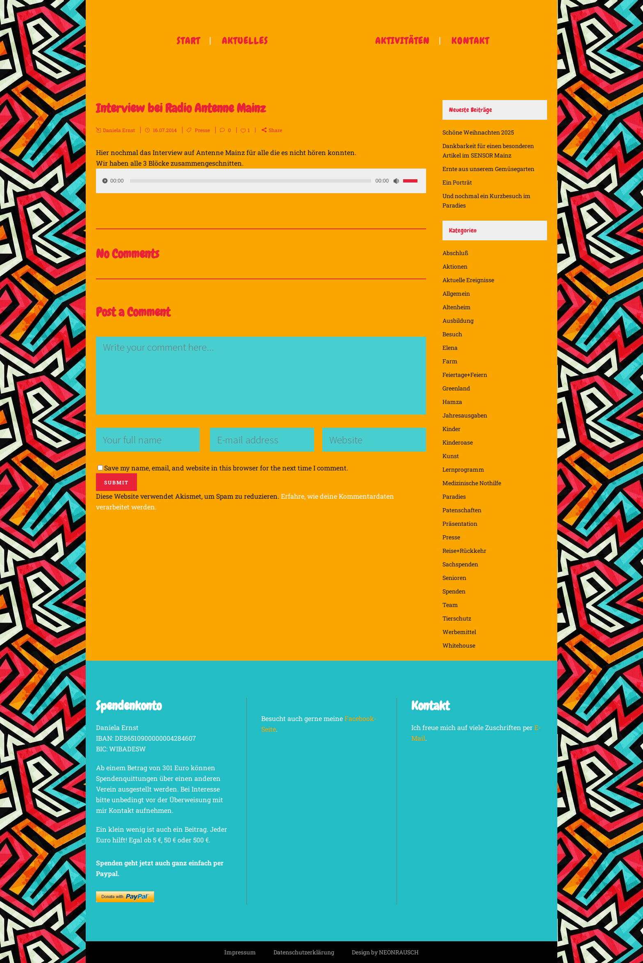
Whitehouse (458, 645)
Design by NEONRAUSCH (385, 952)
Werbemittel (459, 632)
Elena (450, 347)
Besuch (452, 334)
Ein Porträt (457, 182)
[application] (261, 181)
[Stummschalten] (396, 181)
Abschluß (455, 253)
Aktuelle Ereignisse (468, 280)
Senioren (454, 578)
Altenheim (456, 307)
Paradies (454, 496)
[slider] (251, 181)
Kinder (451, 429)
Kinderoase (457, 442)
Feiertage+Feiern (464, 375)
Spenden (453, 591)
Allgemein (456, 293)
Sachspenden (460, 564)
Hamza (452, 402)
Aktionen (454, 266)
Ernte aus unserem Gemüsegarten (488, 169)
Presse (202, 130)
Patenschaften (461, 510)
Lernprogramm (463, 469)
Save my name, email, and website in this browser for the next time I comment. (226, 467)
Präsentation (459, 523)
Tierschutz (456, 618)
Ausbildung (458, 320)
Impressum (240, 952)
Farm (450, 361)
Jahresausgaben (464, 415)
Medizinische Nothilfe (471, 483)
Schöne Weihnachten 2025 (478, 132)
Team (450, 605)
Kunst (450, 456)
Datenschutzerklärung (304, 952)
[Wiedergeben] (105, 180)
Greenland (456, 388)
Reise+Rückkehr (464, 551)
